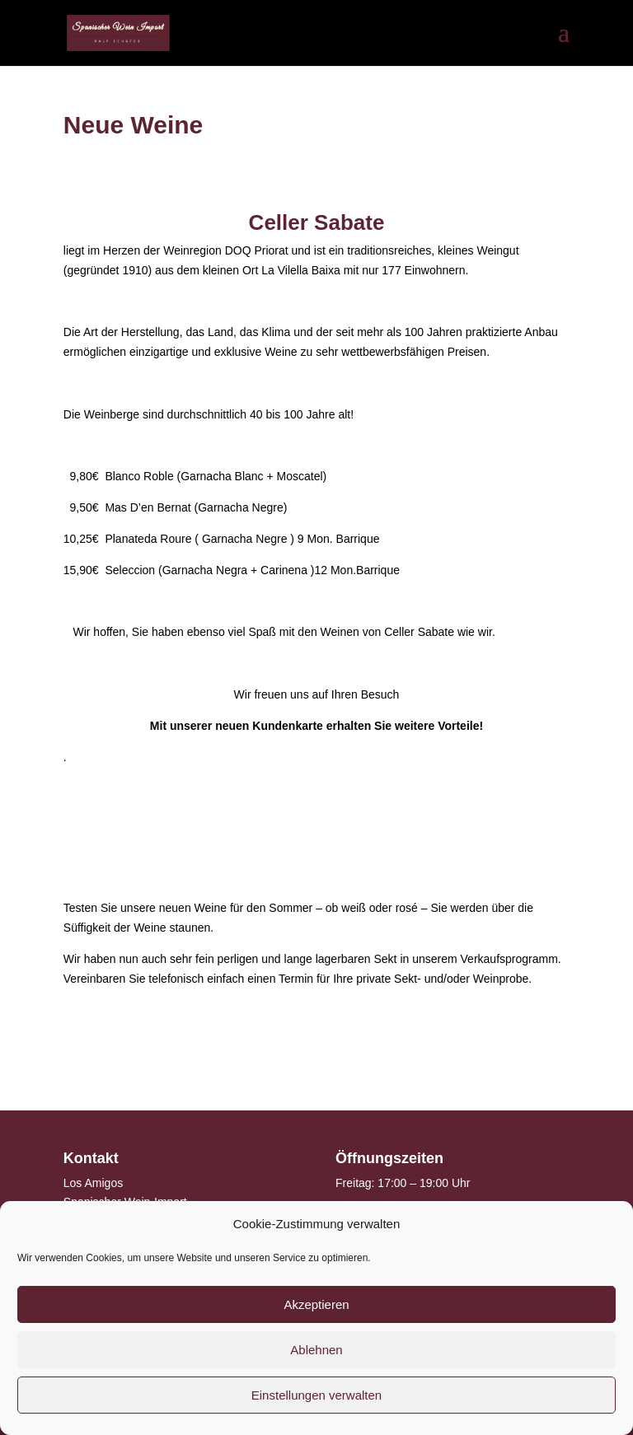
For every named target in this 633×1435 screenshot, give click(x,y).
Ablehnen (316, 1350)
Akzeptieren (316, 1304)
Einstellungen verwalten (316, 1395)
